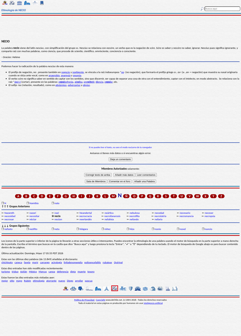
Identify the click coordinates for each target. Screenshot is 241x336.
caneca (18, 262)
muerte (82, 271)
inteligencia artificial (153, 303)
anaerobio (54, 75)
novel (183, 229)
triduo (15, 271)
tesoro (90, 271)
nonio (158, 229)
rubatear (107, 262)
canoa (52, 271)
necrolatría (160, 216)
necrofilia (134, 216)
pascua (88, 280)
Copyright (100, 299)
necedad (159, 212)
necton (58, 219)
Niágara (84, 229)
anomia (77, 75)
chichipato (7, 262)
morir (35, 262)
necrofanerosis (112, 216)
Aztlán (23, 271)
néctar (32, 219)
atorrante (51, 280)
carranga (45, 262)
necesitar (34, 216)
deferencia (62, 271)
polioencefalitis (92, 262)
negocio (65, 72)
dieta (73, 271)
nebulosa (135, 212)
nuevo (61, 280)
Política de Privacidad (84, 299)
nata (56, 203)
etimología (38, 280)
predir (89, 81)
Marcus (43, 271)
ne (122, 72)
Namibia (34, 203)
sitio (12, 280)
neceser (209, 212)
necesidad (9, 216)
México (33, 271)
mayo (19, 280)
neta (56, 229)
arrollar (79, 280)
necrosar (9, 219)
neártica (109, 212)
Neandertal (86, 212)
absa (78, 81)
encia (99, 81)
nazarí (32, 212)
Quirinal (118, 262)
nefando (134, 219)
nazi (56, 212)
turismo (5, 271)
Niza (132, 229)
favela (27, 262)
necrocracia (85, 216)
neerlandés (86, 219)
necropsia (210, 216)
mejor (4, 280)
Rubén (27, 280)
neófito (33, 229)
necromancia (187, 216)
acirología (56, 262)
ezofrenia (66, 81)
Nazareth (9, 212)
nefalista (109, 219)
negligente (78, 72)
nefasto (8, 229)
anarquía (66, 75)
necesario (185, 212)
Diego (70, 280)
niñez (107, 229)
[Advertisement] (120, 27)
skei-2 (17, 81)
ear (109, 81)
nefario (158, 219)
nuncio (208, 229)
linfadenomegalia (73, 262)
